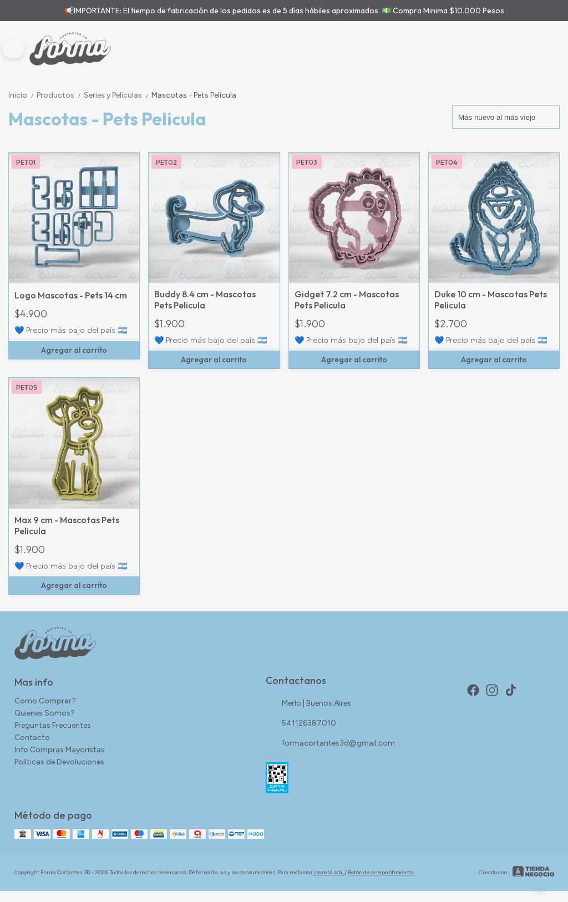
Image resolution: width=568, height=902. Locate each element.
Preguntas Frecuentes (52, 725)
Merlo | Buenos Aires (308, 703)
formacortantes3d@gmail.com (330, 743)
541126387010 (301, 723)
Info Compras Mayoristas (59, 749)
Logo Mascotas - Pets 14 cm (70, 295)
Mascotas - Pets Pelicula (193, 95)
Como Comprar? (45, 701)
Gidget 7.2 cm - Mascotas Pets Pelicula (347, 299)
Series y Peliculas (117, 95)
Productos (60, 95)
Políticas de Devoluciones (59, 762)
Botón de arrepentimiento (380, 872)
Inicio (22, 95)
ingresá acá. (328, 872)
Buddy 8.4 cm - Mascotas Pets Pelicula (205, 299)
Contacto (32, 737)
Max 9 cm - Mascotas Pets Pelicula (66, 525)
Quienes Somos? (44, 713)
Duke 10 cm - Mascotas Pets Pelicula (490, 299)
